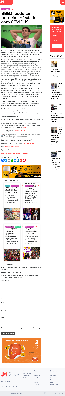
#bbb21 (25, 127)
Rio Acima (36, 384)
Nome (3, 303)
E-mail (4, 310)
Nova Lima (37, 375)
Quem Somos (27, 373)
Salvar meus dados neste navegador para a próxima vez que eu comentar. (21, 329)
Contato (25, 371)
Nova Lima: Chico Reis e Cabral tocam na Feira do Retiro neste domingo (11, 191)
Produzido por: (59, 393)
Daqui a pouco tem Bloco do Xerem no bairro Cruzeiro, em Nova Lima (31, 231)
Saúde (51, 382)
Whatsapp (24, 153)
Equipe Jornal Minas (26, 376)
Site (2, 317)
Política (52, 377)
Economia (53, 375)
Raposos (36, 382)
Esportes (52, 380)
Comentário (5, 280)
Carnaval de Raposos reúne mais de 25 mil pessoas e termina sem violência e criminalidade (11, 232)
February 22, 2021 (19, 131)
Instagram (11, 153)
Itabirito (36, 377)
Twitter (17, 153)
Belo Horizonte (38, 380)
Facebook (4, 153)
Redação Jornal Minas (11, 146)
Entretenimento (54, 384)
